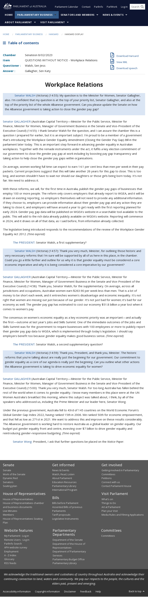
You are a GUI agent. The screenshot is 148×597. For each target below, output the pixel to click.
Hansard (54, 34)
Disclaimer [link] (70, 592)
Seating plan (10, 486)
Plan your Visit (110, 511)
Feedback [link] (85, 592)
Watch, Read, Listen (63, 474)
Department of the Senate (68, 540)
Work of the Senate (14, 474)
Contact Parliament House (116, 486)
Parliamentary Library (64, 486)
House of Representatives (18, 499)
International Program (64, 490)
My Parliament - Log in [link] (16, 536)
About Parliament (18, 22)
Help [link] (98, 592)
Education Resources (64, 482)
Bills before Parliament (65, 503)
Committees (108, 536)
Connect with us (111, 482)
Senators (8, 482)
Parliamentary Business (35, 15)
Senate (7, 471)
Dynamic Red (10, 478)
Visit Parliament (52, 22)
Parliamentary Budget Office (69, 559)
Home (9, 15)
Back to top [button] (137, 591)
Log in (124, 7)
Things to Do (109, 503)
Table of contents (21, 43)
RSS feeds (10, 563)
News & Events (113, 15)
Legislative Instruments (65, 519)
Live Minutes (10, 511)
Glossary (9, 559)
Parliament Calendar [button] (66, 7)
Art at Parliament (111, 507)
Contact (86, 7)
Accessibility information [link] (17, 592)
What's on (107, 499)
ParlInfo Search (13, 544)
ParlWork (112, 7)
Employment (11, 552)
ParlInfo (98, 7)
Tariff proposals (61, 515)
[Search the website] (137, 7)
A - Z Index (10, 555)
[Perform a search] (142, 7)
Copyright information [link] (47, 592)
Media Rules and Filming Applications (123, 515)
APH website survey (15, 548)
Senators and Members (77, 15)
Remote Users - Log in (16, 540)
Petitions (107, 478)
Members (8, 515)
